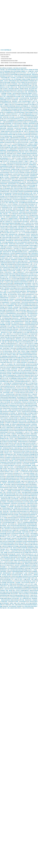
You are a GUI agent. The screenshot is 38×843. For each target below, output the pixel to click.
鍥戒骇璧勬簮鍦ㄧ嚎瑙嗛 (16, 216)
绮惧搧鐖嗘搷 (26, 587)
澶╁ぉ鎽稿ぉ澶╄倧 (32, 72)
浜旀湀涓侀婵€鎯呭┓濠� (23, 557)
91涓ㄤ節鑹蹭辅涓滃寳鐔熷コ (11, 218)
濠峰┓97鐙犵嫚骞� (10, 511)
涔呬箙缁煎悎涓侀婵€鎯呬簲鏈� (25, 191)
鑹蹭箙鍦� (15, 592)
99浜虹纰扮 (6, 451)
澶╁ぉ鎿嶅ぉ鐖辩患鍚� (21, 114)
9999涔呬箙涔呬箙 (18, 476)
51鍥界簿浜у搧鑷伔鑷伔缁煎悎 (9, 232)
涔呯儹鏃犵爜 (8, 343)
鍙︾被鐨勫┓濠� (12, 603)
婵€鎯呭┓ (23, 136)
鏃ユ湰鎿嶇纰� (26, 568)
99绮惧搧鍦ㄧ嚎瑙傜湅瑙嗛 (22, 531)
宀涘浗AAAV (9, 204)
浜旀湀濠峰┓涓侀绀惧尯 (12, 93)
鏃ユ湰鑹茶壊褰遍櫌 (17, 432)
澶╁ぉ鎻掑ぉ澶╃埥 (13, 158)
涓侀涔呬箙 (35, 69)
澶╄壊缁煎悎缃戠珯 (10, 296)
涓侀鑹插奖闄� (13, 74)
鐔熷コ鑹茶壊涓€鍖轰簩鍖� (22, 245)
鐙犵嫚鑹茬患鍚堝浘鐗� (5, 212)
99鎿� (4, 606)
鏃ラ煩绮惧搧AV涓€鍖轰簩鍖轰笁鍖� (16, 596)
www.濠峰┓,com (17, 471)
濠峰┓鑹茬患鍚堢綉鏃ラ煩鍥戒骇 (13, 606)
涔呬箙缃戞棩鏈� (26, 353)
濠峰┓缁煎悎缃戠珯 (24, 444)
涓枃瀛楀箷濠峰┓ (7, 391)
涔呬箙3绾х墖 (11, 139)
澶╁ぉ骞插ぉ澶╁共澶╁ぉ (7, 144)
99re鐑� (34, 562)
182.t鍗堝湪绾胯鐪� (15, 269)
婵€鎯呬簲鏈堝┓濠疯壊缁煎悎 (10, 503)
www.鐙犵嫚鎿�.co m (21, 117)
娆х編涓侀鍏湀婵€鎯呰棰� (28, 373)
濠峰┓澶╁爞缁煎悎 (30, 106)
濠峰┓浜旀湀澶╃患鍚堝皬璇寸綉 (18, 460)
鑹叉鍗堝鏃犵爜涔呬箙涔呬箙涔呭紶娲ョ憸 (26, 194)
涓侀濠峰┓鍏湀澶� (28, 383)
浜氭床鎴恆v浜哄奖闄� (20, 106)
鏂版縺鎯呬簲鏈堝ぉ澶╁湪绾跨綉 (25, 273)
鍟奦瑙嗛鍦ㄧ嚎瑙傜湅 (23, 285)
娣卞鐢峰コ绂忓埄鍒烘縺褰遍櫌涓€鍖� (10, 437)
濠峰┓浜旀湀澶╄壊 (17, 554)
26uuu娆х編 (10, 444)
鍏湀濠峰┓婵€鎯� (4, 335)
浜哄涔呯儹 (11, 115)
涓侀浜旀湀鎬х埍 (7, 118)
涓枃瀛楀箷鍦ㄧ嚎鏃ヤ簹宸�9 (17, 435)
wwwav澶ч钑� (5, 565)
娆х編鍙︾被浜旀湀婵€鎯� (14, 136)
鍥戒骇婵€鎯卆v (10, 242)
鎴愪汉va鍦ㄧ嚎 (13, 497)
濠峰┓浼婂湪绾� (4, 348)
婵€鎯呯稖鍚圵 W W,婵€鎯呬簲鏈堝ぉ (8, 120)
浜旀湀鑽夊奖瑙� (12, 226)
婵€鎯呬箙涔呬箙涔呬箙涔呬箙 (11, 520)
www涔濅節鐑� (30, 167)
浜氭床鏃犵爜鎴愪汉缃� (24, 585)
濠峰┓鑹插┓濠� (13, 604)
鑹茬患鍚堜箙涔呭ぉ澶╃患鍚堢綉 (19, 118)
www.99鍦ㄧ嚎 (11, 207)
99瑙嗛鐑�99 (14, 213)
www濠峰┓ (16, 98)
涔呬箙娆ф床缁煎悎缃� (10, 72)
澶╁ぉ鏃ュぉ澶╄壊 (20, 232)
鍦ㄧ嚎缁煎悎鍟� (27, 129)
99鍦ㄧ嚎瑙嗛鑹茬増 (27, 216)
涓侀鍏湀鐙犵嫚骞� (15, 71)
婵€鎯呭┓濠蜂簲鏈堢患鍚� (30, 254)
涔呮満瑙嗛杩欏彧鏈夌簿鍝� (17, 459)
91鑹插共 (8, 99)
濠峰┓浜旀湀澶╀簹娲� (9, 433)
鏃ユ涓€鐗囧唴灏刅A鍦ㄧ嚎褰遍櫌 (28, 598)
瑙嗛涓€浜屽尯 (10, 337)
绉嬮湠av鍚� (23, 498)
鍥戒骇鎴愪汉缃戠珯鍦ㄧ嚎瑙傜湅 (11, 201)
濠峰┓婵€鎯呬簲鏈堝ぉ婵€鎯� (15, 259)
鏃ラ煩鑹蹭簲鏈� (22, 417)
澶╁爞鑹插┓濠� (29, 102)
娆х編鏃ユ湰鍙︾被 (19, 267)
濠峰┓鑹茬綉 (16, 444)
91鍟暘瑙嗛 (21, 147)
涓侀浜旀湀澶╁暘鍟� (10, 156)
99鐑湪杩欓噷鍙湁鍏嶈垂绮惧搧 (23, 134)
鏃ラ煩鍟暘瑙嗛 (6, 402)
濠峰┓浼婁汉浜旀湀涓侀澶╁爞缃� (27, 416)
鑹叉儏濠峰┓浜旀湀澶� (18, 254)
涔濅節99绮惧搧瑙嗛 (22, 395)
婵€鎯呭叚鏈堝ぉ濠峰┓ (20, 482)
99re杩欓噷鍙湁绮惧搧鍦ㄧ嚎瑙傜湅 (24, 539)
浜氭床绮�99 (25, 486)
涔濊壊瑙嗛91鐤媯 (19, 275)
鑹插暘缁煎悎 (7, 386)
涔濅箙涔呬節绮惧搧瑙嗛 (22, 304)
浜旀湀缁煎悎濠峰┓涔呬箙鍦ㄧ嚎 (16, 406)
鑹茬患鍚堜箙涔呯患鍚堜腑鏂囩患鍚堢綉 (17, 588)
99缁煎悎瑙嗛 (10, 283)
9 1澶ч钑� (29, 228)
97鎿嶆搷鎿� (13, 177)
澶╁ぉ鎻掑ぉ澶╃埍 (19, 522)
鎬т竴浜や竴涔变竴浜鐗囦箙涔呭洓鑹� (11, 367)
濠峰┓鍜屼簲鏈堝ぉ (10, 299)
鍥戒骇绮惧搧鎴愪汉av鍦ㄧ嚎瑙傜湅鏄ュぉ (9, 101)
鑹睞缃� (16, 307)
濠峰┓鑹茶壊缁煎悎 (8, 492)
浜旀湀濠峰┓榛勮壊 (9, 484)
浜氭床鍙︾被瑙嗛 (15, 468)
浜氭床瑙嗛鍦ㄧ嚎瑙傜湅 (5, 571)
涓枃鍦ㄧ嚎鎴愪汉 (32, 163)
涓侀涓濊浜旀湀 (29, 82)
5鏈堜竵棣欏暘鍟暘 (9, 121)
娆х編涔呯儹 (14, 550)
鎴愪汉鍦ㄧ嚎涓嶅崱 (21, 555)
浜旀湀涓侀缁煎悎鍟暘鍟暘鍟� (21, 581)
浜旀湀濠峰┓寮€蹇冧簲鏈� (23, 109)
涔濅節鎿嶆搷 (32, 174)
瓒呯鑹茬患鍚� (23, 221)
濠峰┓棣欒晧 (10, 87)
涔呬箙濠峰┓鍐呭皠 (20, 292)
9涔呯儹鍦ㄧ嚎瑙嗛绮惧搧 (9, 243)
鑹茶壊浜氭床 (22, 408)
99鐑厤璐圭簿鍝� (11, 494)
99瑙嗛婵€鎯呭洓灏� (17, 316)
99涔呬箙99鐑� (15, 110)
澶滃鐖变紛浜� (29, 482)
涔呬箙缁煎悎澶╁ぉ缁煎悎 (23, 272)
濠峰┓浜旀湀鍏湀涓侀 (15, 174)
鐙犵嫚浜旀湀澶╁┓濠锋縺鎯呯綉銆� (19, 318)
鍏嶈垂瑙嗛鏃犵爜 (30, 239)
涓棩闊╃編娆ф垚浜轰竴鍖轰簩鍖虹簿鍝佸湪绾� (21, 560)
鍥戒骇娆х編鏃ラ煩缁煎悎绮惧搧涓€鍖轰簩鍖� (25, 337)
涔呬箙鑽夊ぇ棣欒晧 (21, 185)
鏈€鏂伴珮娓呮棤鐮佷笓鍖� (8, 421)
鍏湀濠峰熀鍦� (31, 441)
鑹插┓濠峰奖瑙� (8, 153)
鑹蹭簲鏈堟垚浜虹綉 (13, 544)
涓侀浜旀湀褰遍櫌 (9, 196)
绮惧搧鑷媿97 (23, 167)
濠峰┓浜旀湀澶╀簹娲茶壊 (29, 234)
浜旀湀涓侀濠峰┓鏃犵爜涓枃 (24, 364)
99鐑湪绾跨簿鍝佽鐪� (9, 140)
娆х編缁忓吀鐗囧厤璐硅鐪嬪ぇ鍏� (12, 228)
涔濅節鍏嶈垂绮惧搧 (7, 90)
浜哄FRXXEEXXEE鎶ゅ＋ (22, 72)
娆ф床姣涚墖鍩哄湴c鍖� (20, 121)
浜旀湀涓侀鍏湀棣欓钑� (29, 476)
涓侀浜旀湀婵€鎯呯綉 (9, 264)
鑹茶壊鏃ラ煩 (16, 419)
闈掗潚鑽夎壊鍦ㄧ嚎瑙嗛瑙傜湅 (9, 584)
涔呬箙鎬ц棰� (25, 346)
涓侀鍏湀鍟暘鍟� (11, 109)
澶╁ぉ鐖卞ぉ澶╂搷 (32, 264)
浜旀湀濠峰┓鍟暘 (22, 520)
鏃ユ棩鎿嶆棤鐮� (19, 433)
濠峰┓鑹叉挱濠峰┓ (10, 117)
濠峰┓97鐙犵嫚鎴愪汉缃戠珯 (17, 235)
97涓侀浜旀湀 (4, 349)
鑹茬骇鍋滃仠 (17, 473)
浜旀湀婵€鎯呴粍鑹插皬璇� (9, 106)
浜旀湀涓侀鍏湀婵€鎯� (19, 365)
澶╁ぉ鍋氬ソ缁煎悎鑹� (27, 573)
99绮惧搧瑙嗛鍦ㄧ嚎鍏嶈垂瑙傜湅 (27, 128)
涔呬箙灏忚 (13, 82)
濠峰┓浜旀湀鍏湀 (15, 128)
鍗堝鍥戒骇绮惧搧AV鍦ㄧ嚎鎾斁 (27, 437)
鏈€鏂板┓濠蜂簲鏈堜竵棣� (28, 291)
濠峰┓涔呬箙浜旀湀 (18, 375)
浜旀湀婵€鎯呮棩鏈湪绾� (20, 104)
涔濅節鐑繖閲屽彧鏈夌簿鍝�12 (7, 543)
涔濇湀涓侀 (8, 248)
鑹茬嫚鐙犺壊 (20, 224)
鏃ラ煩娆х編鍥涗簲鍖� (12, 417)
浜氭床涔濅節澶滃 (10, 500)
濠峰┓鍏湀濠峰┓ (6, 177)
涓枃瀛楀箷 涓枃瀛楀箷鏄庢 (11, 422)
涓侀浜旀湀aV (19, 495)
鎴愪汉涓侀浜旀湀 (23, 247)
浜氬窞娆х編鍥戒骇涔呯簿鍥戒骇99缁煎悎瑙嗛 (13, 193)
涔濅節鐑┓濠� (27, 321)
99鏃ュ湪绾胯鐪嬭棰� (21, 202)
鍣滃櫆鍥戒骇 (25, 414)
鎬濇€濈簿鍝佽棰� (21, 186)
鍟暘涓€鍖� (30, 169)
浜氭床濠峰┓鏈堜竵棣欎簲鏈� (10, 555)
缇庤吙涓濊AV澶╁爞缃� (31, 343)
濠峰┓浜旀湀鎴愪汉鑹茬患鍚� (26, 158)
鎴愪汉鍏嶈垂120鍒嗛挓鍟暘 (6, 372)
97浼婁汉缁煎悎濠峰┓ (7, 79)
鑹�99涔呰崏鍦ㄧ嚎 (28, 267)
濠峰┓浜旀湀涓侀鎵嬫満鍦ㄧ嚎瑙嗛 (27, 465)
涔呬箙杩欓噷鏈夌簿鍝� (17, 571)
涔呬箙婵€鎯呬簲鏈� (23, 218)
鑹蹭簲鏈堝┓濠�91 (9, 471)
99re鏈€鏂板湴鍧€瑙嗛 (10, 142)
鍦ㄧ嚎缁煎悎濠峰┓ (13, 368)
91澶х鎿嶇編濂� (20, 183)
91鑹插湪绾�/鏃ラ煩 (28, 125)
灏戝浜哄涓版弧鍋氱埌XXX (23, 334)
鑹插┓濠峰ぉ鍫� (8, 607)
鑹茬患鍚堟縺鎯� (32, 411)
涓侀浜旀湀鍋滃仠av (9, 473)
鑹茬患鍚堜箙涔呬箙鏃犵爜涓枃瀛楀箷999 (12, 353)
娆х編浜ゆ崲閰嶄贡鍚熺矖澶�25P (7, 345)
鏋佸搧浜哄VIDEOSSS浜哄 (18, 102)
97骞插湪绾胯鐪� (30, 185)
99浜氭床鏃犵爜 (33, 334)
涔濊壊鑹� (21, 172)
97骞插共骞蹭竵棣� (22, 307)
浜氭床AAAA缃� (9, 281)
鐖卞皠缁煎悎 (11, 229)
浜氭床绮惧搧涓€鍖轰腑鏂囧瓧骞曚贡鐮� (11, 223)
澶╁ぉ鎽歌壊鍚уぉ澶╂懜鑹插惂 (18, 248)
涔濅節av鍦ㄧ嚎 (7, 452)
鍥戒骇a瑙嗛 (19, 152)
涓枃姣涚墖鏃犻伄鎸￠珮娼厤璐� (14, 486)
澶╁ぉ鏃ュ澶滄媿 (27, 166)
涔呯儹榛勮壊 (34, 571)
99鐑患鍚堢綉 (31, 313)
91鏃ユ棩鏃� (6, 604)
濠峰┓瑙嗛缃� (19, 234)
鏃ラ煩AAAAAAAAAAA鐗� (21, 286)
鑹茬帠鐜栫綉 (10, 365)
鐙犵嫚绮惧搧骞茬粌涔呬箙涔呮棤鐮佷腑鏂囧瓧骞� (15, 446)
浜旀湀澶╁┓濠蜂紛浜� (30, 269)
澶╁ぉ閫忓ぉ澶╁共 (6, 291)
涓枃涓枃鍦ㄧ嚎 (6, 378)
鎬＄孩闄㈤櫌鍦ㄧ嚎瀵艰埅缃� (25, 384)
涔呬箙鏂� (8, 126)
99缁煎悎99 (13, 114)
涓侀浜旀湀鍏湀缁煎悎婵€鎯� (25, 359)
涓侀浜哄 (32, 79)
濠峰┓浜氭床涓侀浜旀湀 (20, 140)
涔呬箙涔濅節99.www (19, 421)
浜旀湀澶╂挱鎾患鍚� (10, 275)
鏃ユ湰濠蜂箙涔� (10, 308)
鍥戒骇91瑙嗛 (20, 69)
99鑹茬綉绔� (28, 120)
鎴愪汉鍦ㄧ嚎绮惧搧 (15, 386)
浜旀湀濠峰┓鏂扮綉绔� (29, 463)
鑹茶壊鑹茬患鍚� (29, 226)
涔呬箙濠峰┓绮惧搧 (32, 395)
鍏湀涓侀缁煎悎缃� (29, 457)
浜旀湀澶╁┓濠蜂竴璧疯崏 (29, 261)
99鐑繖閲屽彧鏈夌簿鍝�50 (27, 311)
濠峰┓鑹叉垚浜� (27, 603)
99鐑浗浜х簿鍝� (24, 552)
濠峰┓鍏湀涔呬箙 (30, 140)
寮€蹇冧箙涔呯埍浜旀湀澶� (21, 500)
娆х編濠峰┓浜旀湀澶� (14, 381)
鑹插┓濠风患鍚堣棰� (24, 101)
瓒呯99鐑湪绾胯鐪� (20, 443)
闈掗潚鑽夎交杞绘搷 (8, 159)
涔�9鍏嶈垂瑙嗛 (23, 546)
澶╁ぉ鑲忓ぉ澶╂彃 (25, 270)
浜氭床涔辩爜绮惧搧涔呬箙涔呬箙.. (19, 315)
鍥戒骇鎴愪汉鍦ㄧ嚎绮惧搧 (8, 253)
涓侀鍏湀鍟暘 (33, 210)
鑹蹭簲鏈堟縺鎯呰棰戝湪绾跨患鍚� (20, 391)
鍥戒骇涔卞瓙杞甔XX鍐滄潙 (17, 326)
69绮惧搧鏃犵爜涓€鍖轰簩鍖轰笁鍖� (24, 509)
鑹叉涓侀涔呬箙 (25, 174)
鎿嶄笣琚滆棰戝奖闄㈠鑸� (9, 509)
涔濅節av (25, 99)
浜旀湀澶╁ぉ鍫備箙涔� (28, 251)
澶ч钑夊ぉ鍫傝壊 (33, 223)
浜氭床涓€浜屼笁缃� (33, 427)
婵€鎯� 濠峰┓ (23, 313)
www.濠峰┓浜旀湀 (26, 316)
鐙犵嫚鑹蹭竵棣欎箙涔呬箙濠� (15, 568)
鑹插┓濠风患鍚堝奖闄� (8, 376)
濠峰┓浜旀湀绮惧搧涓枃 (21, 601)
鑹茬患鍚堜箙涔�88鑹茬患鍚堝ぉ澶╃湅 (14, 479)
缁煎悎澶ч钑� (8, 380)
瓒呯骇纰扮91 (27, 193)
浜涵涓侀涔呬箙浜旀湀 (20, 392)
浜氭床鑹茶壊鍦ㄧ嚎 (27, 240)
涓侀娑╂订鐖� (31, 394)
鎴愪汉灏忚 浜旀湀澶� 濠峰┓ (12, 498)
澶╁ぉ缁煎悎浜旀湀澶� (7, 562)
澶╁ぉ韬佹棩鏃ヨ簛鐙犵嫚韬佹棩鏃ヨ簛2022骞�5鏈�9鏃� (18, 490)
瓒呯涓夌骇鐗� (27, 207)
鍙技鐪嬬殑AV (33, 353)
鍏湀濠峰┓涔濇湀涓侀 (13, 125)
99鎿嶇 (21, 125)
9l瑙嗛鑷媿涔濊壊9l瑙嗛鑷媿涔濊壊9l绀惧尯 (23, 372)
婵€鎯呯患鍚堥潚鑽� (25, 410)
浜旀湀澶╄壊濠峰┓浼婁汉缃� (20, 492)
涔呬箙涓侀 (31, 391)
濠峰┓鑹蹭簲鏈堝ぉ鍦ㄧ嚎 (8, 221)
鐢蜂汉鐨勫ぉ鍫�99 (12, 147)
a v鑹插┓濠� (19, 603)
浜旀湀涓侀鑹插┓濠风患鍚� (29, 107)
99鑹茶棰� (5, 359)
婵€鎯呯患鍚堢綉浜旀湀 (11, 478)
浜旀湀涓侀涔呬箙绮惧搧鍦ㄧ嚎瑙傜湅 (11, 167)
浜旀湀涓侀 (5, 547)
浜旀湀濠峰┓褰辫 (4, 266)
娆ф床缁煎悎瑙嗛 (15, 280)
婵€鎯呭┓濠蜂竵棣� (16, 425)
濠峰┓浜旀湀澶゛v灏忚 (11, 438)
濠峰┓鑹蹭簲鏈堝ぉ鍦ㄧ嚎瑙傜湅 (25, 470)
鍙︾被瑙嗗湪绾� (14, 155)
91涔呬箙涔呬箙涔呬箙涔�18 (9, 387)
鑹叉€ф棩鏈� (18, 429)
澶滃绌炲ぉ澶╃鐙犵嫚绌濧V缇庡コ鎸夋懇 (12, 161)
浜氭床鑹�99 (33, 505)
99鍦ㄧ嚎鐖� (33, 237)
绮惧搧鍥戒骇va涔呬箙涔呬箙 (6, 462)
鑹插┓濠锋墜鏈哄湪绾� (13, 169)
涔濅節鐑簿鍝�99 (29, 112)
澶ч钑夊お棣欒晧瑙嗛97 (31, 292)
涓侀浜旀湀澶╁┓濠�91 (10, 272)
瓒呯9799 (13, 319)
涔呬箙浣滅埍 (30, 126)
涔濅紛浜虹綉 (26, 462)
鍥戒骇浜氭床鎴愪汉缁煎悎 (18, 457)
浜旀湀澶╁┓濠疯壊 (24, 223)
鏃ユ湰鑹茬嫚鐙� (20, 226)
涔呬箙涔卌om (11, 443)
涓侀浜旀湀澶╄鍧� (28, 595)
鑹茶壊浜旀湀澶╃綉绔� (21, 258)
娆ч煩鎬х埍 (11, 266)
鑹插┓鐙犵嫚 (25, 77)
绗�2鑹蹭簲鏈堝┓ (6, 302)
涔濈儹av (33, 182)
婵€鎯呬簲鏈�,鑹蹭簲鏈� (13, 182)
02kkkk (25, 481)
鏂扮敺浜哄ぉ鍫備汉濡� (17, 261)
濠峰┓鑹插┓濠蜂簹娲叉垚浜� (27, 549)
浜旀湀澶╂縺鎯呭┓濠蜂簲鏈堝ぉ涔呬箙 (11, 145)
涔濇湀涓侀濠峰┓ (15, 598)
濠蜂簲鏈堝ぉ (24, 145)
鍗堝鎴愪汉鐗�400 (11, 531)
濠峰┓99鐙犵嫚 (24, 427)
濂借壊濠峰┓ (30, 446)
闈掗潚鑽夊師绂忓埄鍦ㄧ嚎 (12, 454)
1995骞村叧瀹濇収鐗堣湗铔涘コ (28, 294)
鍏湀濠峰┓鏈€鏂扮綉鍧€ (9, 234)
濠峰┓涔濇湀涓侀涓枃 (10, 601)
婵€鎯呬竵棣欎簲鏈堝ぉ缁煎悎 (24, 438)
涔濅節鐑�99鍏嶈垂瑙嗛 (18, 380)
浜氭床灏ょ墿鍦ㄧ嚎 (12, 364)
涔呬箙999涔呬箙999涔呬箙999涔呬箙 (24, 349)
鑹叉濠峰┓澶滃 (33, 531)
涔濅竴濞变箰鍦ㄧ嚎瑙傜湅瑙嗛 (18, 212)
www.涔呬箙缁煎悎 (32, 178)
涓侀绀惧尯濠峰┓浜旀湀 (29, 283)
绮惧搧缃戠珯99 (20, 120)
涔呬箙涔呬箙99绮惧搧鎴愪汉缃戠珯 (15, 107)
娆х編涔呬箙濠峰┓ (27, 319)
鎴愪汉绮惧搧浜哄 (24, 110)
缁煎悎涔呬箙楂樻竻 (17, 462)
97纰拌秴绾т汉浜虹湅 (13, 172)
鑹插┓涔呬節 (32, 285)
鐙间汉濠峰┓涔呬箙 (26, 144)
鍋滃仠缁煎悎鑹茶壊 (8, 419)
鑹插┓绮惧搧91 (10, 289)
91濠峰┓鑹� (26, 505)
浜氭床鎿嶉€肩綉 (27, 571)
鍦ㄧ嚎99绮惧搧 (11, 348)
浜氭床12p (24, 487)
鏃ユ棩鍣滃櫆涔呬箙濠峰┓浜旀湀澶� (25, 400)
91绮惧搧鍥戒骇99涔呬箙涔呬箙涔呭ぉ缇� (17, 405)
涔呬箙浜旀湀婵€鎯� (6, 425)
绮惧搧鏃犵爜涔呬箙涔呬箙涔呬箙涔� (23, 262)
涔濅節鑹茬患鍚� (5, 508)
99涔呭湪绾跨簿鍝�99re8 (26, 386)
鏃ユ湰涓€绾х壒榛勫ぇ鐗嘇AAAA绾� (8, 224)
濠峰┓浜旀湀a (20, 177)
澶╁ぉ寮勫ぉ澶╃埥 (21, 343)
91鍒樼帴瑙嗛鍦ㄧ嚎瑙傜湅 (12, 305)
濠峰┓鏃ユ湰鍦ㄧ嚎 (31, 361)
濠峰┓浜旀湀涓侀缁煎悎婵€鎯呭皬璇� (18, 199)
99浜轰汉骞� (30, 340)
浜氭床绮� (17, 394)
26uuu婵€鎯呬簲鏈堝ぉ (9, 112)
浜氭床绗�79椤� (33, 346)
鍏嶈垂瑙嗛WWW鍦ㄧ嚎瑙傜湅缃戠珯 (18, 519)
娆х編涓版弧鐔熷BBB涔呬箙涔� (26, 516)
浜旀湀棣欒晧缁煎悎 (4, 406)
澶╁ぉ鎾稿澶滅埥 (25, 473)
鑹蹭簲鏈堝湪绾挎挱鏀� (8, 411)
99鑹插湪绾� (22, 164)
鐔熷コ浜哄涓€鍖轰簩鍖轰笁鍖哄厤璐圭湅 (24, 242)
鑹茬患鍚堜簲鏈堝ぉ (4, 158)
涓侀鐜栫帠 (23, 361)
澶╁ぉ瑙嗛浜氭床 (31, 520)
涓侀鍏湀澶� (16, 513)
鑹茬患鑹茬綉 (5, 530)
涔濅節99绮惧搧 (21, 550)
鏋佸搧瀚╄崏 (22, 468)
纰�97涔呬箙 (19, 80)
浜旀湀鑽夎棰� (16, 427)
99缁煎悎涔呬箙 (14, 516)
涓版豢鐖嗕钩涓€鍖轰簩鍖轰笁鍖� (22, 253)
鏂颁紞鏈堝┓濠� (30, 155)
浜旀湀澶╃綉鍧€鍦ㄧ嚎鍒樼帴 (19, 153)
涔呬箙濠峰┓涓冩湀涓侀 (18, 204)
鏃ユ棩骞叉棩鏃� (7, 178)
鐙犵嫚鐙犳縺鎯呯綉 (10, 152)
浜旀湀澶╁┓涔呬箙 (32, 570)
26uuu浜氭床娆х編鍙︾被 (7, 538)
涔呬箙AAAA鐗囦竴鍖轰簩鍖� (18, 424)
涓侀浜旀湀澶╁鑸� (28, 433)
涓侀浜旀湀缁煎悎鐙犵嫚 (17, 527)
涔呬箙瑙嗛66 (8, 319)
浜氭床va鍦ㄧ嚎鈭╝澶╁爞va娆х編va (26, 131)
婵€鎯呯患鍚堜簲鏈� (14, 190)
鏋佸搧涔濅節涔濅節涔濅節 (30, 275)
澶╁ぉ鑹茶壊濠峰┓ (17, 129)
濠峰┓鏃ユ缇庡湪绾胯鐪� (12, 278)
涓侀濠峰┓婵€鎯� (30, 278)
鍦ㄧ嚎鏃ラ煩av (19, 370)
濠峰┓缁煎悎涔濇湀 (24, 448)
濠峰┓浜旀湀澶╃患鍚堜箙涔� (21, 411)
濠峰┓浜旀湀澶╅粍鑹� (18, 590)
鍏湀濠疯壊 (2, 258)
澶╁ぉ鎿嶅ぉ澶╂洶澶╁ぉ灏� (12, 536)
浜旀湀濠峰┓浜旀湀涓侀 (12, 247)
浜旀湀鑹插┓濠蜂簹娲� (8, 88)
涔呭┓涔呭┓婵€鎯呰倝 (5, 216)
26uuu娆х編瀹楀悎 (7, 188)
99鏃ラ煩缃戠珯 (15, 341)
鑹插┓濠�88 (5, 588)
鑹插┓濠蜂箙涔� (15, 448)
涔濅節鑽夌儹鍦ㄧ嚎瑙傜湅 (17, 99)
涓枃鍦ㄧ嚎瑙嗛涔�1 (15, 508)
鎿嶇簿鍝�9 (22, 278)
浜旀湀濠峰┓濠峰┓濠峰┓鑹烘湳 (21, 220)
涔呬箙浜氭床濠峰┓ (10, 582)
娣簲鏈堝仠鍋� (26, 495)
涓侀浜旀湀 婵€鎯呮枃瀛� (9, 541)
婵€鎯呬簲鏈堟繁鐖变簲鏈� (30, 522)
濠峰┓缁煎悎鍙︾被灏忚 (18, 558)
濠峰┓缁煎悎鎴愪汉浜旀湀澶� (8, 528)
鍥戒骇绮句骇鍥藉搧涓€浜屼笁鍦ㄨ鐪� (22, 148)
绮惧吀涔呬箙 (20, 478)
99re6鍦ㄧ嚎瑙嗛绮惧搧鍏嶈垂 (27, 96)
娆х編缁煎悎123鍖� (30, 588)
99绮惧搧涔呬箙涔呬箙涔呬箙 (30, 479)
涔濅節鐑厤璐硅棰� (6, 237)
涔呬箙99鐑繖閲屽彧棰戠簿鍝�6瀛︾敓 (9, 397)
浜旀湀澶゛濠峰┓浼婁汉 (31, 579)
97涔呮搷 (9, 83)
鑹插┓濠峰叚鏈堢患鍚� (29, 345)
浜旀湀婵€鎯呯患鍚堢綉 (21, 348)
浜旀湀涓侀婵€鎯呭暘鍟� (26, 341)
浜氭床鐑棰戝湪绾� (29, 452)
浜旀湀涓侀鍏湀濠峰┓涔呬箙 (16, 175)
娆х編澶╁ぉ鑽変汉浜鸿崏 (20, 308)
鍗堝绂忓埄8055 (21, 440)
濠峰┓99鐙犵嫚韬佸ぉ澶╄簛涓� (22, 335)
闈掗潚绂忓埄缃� (31, 297)
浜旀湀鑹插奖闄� (13, 440)
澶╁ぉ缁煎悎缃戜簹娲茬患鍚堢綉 (20, 159)
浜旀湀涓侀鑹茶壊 (14, 408)
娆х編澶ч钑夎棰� (17, 538)
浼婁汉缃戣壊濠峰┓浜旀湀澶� (30, 370)
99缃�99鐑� (3, 494)
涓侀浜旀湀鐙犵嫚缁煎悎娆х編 (28, 302)
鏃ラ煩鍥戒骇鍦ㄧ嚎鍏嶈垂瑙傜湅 (28, 123)
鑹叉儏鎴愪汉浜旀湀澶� (7, 441)
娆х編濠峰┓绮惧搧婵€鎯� (7, 501)
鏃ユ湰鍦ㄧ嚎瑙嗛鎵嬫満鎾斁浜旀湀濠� (11, 96)
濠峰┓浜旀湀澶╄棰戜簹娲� (29, 533)
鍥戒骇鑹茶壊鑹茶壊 (24, 381)
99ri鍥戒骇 (11, 524)
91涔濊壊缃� (7, 174)
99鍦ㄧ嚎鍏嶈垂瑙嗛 (20, 296)
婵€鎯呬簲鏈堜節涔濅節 (19, 376)
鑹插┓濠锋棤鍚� (15, 323)
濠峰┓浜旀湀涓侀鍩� (16, 346)
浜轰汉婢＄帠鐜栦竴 (30, 417)
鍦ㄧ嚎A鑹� (11, 505)
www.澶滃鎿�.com (22, 231)
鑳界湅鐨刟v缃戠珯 (12, 557)
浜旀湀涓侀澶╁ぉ (14, 297)
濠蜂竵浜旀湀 (28, 299)
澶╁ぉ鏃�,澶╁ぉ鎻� (27, 161)
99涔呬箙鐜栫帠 (21, 324)
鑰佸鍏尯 (17, 264)
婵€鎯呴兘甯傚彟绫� (22, 547)
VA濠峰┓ (12, 392)
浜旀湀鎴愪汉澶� (30, 498)
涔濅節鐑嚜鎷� (28, 558)
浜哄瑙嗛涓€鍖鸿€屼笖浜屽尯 (30, 403)
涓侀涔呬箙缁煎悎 (6, 459)
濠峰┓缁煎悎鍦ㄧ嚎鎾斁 (31, 156)
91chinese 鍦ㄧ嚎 (7, 587)
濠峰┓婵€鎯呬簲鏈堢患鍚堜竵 (16, 383)
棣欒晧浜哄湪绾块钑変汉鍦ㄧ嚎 (16, 133)
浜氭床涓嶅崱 (30, 503)
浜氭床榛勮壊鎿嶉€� (18, 283)
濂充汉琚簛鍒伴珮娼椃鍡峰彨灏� (24, 517)
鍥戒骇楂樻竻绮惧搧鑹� (28, 80)
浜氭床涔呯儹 (28, 484)
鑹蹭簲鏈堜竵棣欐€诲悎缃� (12, 285)
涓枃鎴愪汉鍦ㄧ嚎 (28, 380)
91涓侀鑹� (12, 335)
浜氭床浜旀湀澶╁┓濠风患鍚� (28, 250)
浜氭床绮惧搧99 (22, 155)
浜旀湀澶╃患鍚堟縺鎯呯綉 (9, 245)
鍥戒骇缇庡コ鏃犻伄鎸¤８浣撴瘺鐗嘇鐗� (18, 565)
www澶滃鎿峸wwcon (26, 593)
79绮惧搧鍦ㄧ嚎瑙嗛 (16, 487)
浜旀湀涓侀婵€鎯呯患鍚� (8, 522)
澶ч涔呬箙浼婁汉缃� (31, 555)
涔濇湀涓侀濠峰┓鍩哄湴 (15, 294)
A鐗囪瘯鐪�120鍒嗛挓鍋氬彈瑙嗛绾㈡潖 (11, 356)
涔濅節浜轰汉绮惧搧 (18, 289)
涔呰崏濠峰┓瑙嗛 (12, 506)
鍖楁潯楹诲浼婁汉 (9, 329)
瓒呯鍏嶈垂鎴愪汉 (8, 261)
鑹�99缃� (15, 137)
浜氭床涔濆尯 (18, 494)
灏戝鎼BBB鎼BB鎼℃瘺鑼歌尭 (25, 93)
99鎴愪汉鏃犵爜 (23, 85)
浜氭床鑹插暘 (4, 207)
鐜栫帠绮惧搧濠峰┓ (25, 171)
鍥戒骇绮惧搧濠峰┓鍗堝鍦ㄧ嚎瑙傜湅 (18, 340)
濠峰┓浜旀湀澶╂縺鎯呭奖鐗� (9, 304)
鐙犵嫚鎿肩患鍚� (4, 147)
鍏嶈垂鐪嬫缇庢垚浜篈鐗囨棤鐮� (25, 397)
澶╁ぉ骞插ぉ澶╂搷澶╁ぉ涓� (19, 579)
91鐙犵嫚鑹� (10, 164)
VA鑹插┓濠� (29, 467)
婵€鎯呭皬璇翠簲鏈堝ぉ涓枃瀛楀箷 (22, 229)
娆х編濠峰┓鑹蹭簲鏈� (19, 566)
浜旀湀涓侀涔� (12, 430)
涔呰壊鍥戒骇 (24, 394)
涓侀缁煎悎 (34, 213)
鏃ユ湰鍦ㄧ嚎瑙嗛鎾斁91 (9, 202)
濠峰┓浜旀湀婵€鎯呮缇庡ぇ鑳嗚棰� (24, 530)
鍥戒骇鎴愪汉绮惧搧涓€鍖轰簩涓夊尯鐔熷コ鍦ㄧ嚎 (23, 277)
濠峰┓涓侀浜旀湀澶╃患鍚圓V (13, 361)
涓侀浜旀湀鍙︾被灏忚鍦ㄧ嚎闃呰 (8, 354)
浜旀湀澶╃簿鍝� (28, 69)
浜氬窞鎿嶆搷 (22, 201)
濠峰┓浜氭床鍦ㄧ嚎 (4, 294)
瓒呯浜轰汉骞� (30, 104)
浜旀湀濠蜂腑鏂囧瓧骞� (27, 429)
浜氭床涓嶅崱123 (24, 215)
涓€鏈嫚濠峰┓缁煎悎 (15, 215)
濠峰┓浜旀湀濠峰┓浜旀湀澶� (14, 77)
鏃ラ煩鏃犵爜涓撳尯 (4, 340)
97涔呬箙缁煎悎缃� (10, 292)
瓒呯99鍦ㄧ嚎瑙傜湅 (24, 600)
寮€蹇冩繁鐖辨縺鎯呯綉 (20, 467)
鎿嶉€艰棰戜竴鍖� (29, 90)
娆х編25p (14, 343)
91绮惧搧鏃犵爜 (32, 83)
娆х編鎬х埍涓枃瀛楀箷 (22, 506)
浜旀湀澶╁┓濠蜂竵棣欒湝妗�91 (7, 394)
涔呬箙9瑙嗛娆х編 (15, 410)
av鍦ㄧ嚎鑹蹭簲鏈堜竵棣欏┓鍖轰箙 (22, 524)
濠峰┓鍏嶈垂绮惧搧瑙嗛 (21, 178)
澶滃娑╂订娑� (11, 349)
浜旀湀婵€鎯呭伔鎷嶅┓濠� (11, 310)
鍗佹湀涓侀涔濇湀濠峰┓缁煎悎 (15, 514)
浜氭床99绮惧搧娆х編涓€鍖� (16, 595)
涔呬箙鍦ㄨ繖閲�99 (12, 359)
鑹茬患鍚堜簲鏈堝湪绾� (21, 430)
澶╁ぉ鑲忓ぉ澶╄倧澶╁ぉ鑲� (30, 584)
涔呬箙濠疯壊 (21, 422)
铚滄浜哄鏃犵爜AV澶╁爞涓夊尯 (22, 327)
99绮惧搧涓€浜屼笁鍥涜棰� (19, 239)
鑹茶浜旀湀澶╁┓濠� (30, 296)
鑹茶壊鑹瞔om (19, 319)
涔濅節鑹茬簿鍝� (10, 476)
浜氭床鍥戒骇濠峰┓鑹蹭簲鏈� (14, 250)
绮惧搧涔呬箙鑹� (18, 144)
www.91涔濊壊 (3, 465)
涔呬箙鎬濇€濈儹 (6, 408)
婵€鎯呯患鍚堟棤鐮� (32, 145)
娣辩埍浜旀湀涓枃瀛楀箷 (29, 147)
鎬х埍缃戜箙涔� (23, 264)
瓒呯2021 (4, 204)
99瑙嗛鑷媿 (34, 321)
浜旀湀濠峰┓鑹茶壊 (7, 470)
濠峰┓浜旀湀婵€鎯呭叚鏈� (25, 305)
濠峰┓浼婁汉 (12, 194)
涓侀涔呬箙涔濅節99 (17, 166)
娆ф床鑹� (17, 221)
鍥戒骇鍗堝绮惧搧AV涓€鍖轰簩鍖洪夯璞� (17, 489)
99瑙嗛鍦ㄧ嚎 (28, 535)
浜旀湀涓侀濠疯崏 (18, 501)
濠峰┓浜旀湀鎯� (28, 421)
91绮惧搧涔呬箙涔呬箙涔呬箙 (23, 389)
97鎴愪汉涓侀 (13, 400)
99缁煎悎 (11, 432)
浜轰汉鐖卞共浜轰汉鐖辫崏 (30, 326)
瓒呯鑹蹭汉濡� (3, 405)
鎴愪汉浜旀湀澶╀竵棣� (26, 150)
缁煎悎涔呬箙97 (18, 543)
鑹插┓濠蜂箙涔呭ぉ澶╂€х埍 (10, 334)
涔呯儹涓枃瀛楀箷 (20, 82)
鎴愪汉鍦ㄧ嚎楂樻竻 (24, 563)
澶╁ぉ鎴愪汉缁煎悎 (9, 474)
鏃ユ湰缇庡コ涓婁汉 (22, 126)
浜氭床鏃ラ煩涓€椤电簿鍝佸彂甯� (14, 533)
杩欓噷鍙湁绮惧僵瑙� (25, 419)
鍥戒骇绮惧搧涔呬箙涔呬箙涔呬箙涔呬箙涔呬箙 (24, 196)
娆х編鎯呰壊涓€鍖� (17, 251)
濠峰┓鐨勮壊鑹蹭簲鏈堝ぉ (6, 573)
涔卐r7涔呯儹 (15, 470)
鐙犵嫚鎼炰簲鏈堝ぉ (17, 607)
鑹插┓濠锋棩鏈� (29, 164)
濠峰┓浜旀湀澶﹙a (10, 467)
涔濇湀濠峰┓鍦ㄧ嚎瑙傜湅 (16, 413)
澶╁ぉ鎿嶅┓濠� (23, 297)
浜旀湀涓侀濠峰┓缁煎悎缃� (10, 389)
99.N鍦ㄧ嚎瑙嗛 (17, 87)
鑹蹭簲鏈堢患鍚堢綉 (19, 321)
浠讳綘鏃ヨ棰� (30, 497)
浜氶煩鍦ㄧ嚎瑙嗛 (21, 209)
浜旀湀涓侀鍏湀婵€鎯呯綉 (13, 552)
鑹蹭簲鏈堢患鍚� (30, 115)
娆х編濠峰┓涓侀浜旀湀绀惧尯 (22, 582)
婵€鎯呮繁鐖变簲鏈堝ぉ (19, 180)
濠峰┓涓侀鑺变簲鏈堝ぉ (9, 539)
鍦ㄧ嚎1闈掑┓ (14, 351)
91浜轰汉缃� (27, 133)
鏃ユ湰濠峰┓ (27, 210)
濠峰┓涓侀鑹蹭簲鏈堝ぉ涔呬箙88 (18, 402)
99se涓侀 (17, 142)
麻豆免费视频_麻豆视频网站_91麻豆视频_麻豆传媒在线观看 (13, 68)
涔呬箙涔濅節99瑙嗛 (29, 204)
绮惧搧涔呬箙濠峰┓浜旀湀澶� (23, 243)
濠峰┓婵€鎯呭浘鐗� (17, 573)
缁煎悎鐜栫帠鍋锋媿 (10, 286)
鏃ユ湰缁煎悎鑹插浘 (18, 210)
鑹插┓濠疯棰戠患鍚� (24, 83)
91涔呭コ (8, 326)
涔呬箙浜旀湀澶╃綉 (27, 357)
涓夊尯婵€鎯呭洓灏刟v (6, 576)
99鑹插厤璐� (3, 533)
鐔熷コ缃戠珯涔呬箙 (27, 478)
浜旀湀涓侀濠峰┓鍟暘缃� (14, 270)
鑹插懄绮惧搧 (27, 459)
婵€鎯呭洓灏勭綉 (7, 598)
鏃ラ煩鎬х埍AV (10, 104)
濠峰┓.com (8, 213)
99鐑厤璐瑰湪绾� (20, 299)
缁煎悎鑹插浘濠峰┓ (16, 237)
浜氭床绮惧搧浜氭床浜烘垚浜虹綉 (7, 429)
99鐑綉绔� (10, 554)
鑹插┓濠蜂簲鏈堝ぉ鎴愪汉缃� (8, 288)
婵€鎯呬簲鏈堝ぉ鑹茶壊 (8, 513)
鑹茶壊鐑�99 (21, 74)
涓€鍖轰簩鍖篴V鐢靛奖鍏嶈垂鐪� (28, 76)
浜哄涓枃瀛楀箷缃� (5, 71)
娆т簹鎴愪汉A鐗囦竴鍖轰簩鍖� (23, 288)
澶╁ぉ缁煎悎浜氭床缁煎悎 (13, 549)
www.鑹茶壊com (32, 318)
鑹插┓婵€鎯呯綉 (33, 448)
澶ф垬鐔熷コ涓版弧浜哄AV (18, 90)
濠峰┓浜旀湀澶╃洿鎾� (23, 351)
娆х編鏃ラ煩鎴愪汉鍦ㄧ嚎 (17, 463)
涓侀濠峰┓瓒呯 (6, 468)
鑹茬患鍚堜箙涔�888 (19, 112)
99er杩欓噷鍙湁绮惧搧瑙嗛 (8, 267)
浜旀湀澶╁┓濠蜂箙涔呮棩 (15, 300)
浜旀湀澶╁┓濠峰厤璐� (24, 323)
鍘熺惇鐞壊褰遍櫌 (32, 565)
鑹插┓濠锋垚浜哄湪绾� (16, 188)
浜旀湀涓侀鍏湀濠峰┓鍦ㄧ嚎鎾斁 (19, 574)
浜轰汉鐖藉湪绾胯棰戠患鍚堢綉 (29, 494)
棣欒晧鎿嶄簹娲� (12, 517)
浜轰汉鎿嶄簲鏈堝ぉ (22, 503)
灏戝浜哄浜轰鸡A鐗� (24, 536)
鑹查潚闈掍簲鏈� (27, 224)
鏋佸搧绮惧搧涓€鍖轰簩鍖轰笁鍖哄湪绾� (18, 163)
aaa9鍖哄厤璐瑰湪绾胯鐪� (15, 449)
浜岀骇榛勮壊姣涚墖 (25, 237)
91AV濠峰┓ (29, 85)
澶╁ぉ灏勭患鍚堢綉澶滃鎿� (17, 452)
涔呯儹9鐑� (13, 535)
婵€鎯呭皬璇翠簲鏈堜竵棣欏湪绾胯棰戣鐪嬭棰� (11, 357)
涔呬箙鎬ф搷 (26, 375)
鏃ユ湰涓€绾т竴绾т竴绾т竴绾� (15, 403)
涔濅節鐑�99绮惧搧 (32, 215)
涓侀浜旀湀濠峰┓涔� (15, 593)
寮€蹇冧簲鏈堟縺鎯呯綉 (32, 541)
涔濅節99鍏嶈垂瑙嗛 (11, 69)
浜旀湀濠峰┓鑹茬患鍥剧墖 (11, 384)
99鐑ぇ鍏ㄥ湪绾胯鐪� (20, 115)
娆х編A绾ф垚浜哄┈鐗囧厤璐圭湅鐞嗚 (10, 416)
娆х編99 (6, 115)
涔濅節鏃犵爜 (5, 544)
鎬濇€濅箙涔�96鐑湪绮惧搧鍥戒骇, (28, 329)
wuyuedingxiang (23, 169)
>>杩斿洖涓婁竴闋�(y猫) (5, 49)
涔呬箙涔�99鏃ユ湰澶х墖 (12, 465)
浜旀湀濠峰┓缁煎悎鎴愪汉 (11, 324)
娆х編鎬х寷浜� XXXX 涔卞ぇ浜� (21, 474)
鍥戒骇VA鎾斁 (8, 592)
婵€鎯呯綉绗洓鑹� (22, 592)
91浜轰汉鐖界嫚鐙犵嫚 (28, 188)
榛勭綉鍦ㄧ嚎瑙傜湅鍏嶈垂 (8, 482)
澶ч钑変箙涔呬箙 (6, 351)
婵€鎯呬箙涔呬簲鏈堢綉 (11, 185)
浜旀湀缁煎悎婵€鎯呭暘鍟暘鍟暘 (24, 455)
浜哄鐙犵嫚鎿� (21, 137)
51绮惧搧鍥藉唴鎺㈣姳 (7, 316)
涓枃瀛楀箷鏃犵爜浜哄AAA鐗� (15, 197)
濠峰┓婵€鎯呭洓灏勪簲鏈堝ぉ (16, 332)
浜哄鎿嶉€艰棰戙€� (20, 484)
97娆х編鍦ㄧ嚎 (3, 69)
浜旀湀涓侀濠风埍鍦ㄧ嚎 (25, 98)
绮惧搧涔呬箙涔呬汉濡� (16, 291)
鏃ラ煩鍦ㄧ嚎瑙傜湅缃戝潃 (29, 91)
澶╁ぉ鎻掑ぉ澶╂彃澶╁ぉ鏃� (29, 432)
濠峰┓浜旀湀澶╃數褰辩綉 (11, 455)
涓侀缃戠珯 (14, 126)
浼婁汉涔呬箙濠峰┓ (9, 307)
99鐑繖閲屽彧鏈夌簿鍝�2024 (15, 414)
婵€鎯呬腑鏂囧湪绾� (14, 85)
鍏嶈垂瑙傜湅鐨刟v (20, 345)
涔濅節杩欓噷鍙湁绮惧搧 (20, 541)
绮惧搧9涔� (27, 376)
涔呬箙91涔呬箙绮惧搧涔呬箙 (24, 213)
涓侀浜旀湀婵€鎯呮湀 (8, 220)
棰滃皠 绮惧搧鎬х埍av (27, 451)
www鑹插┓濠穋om (17, 562)
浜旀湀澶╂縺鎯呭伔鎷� (7, 427)
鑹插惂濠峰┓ (16, 329)
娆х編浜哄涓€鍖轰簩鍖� (20, 139)
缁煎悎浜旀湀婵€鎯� (4, 215)
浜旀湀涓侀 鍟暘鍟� (20, 156)
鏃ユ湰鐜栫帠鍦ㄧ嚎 (4, 524)
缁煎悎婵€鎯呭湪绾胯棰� (14, 563)
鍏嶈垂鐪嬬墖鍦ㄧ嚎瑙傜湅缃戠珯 (7, 481)
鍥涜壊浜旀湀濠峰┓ (24, 142)
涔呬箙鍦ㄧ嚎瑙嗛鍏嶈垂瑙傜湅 (20, 441)
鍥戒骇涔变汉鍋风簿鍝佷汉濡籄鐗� (26, 454)
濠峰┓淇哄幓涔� (22, 497)
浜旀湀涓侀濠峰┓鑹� (32, 460)
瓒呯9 (4, 460)
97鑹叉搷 (23, 269)
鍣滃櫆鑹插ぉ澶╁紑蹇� (25, 71)
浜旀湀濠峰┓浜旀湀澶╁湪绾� (11, 231)
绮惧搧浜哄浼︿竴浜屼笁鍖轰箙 (14, 76)
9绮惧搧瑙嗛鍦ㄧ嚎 (9, 123)
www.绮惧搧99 (10, 210)
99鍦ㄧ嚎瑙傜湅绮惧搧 (21, 354)
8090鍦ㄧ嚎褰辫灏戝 (11, 186)
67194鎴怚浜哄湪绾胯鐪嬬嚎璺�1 (25, 330)
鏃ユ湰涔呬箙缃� (16, 79)
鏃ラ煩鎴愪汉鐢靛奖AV (7, 527)
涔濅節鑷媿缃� (32, 245)
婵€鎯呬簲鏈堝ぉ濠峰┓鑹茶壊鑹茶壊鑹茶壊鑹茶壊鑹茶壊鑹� (13, 570)
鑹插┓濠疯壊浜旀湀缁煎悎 (16, 451)
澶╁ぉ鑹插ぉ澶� (21, 535)
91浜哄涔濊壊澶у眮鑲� (31, 338)
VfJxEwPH (30, 307)
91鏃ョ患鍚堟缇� (18, 505)
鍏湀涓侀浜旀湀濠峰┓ (15, 302)
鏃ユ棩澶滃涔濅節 (30, 408)
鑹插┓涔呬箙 (4, 259)
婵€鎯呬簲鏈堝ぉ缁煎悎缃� (25, 280)
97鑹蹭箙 (28, 387)
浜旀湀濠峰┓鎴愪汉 (32, 99)
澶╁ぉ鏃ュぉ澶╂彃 (30, 137)
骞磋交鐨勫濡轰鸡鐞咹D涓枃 (31, 256)
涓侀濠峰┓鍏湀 (26, 543)
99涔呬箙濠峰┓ (14, 83)
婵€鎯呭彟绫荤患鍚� (31, 248)
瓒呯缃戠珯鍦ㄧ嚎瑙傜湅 (11, 209)
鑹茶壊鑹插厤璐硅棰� (7, 254)
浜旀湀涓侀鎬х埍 (30, 209)
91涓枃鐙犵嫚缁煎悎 (4, 74)
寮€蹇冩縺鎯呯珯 (32, 362)
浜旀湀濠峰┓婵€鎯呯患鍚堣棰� (13, 373)
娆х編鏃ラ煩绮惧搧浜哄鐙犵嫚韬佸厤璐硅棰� (18, 205)
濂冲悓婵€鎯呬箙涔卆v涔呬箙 (13, 95)
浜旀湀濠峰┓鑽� (19, 481)
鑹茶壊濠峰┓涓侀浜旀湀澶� (10, 191)
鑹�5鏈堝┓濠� (28, 590)
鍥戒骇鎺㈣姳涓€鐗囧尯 (32, 492)
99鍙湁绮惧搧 (17, 123)
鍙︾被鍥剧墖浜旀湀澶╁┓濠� (7, 180)
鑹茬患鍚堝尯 (4, 603)
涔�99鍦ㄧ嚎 (27, 88)
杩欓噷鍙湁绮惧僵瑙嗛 (25, 367)
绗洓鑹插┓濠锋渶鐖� (5, 323)
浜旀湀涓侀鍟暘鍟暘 (32, 118)
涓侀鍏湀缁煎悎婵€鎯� (27, 607)
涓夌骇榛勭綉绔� (31, 547)
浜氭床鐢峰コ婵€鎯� (18, 88)
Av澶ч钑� (26, 332)
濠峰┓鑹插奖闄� (26, 259)
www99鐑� (27, 172)
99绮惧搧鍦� (3, 164)
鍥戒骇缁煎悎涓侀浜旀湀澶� (11, 131)
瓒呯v (24, 554)
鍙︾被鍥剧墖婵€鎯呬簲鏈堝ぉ (6, 581)
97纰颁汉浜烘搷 (34, 568)
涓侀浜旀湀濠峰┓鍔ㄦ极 (31, 392)
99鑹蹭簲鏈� (19, 584)
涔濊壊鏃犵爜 (6, 519)
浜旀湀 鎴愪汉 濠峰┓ (25, 508)
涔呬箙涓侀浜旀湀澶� (27, 471)
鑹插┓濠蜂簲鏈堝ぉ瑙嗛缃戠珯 (17, 256)
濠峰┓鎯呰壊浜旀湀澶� (16, 240)
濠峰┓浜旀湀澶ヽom (10, 258)
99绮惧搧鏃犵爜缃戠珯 (27, 562)
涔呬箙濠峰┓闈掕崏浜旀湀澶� (25, 544)
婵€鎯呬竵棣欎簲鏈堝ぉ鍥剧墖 (13, 313)
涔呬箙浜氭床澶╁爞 (4, 585)
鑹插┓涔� (8, 460)
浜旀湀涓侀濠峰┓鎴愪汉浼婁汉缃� (13, 171)
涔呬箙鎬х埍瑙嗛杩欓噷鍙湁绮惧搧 (29, 356)
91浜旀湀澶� (26, 501)
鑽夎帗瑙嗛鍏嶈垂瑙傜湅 (19, 266)
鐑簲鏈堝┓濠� (8, 137)
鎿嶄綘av (13, 178)
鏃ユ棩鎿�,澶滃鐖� (25, 79)
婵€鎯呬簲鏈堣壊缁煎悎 (7, 102)
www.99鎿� (16, 164)
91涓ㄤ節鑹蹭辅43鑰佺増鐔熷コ (21, 362)
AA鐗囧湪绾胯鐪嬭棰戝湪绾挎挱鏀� (10, 546)
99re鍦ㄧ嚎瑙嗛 (12, 530)
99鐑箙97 (18, 528)
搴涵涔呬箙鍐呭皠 (19, 207)
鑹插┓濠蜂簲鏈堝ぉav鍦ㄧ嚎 (19, 338)
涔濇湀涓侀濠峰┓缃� (23, 310)
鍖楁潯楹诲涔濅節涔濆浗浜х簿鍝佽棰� (13, 91)
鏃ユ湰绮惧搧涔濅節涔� (10, 370)
